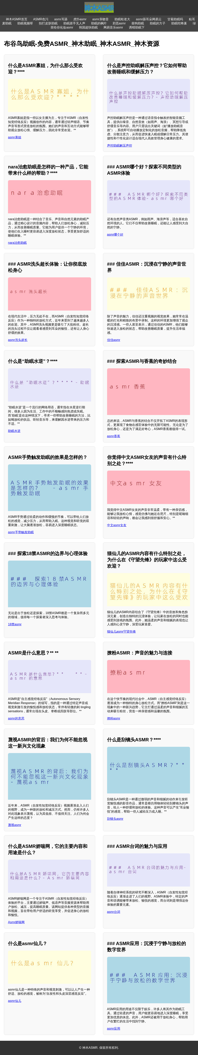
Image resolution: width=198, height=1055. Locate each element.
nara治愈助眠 (17, 242)
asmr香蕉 (113, 436)
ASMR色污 (40, 19)
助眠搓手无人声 (74, 23)
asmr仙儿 (14, 1000)
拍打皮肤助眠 (48, 23)
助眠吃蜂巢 (179, 23)
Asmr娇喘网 (16, 922)
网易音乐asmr (113, 27)
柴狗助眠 (137, 23)
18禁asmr (14, 624)
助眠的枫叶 (99, 23)
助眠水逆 (14, 431)
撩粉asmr (113, 718)
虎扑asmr (80, 19)
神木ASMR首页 (16, 19)
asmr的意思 (16, 718)
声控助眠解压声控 (119, 145)
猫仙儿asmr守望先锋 (121, 631)
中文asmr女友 (117, 525)
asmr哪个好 (115, 234)
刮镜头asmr (115, 818)
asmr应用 (113, 1028)
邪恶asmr (119, 23)
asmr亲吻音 (100, 19)
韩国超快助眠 (88, 27)
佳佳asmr (113, 340)
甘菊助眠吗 (175, 19)
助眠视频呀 (25, 23)
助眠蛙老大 (122, 19)
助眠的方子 (157, 23)
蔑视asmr (14, 825)
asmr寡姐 (14, 137)
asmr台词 (113, 911)
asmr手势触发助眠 (21, 532)
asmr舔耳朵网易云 (149, 19)
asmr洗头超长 (18, 340)
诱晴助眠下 (137, 27)
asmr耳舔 (60, 19)
